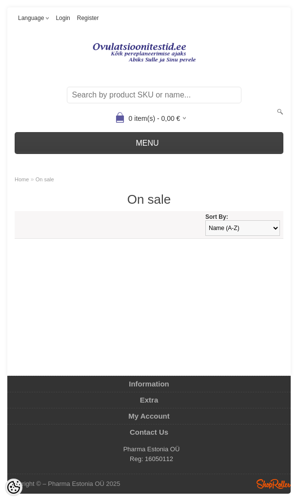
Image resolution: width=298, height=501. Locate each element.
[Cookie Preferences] (13, 487)
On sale (45, 179)
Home (22, 179)
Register (88, 18)
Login (63, 18)
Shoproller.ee (274, 484)
